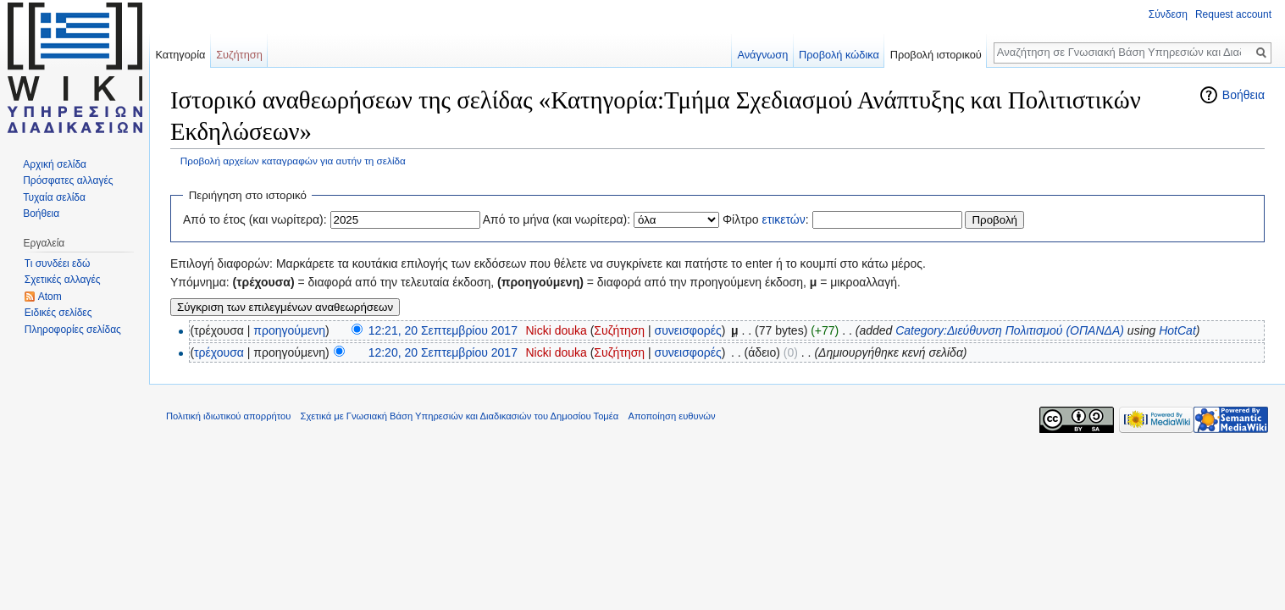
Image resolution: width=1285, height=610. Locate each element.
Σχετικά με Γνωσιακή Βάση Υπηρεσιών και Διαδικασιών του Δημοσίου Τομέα (460, 416)
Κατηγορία (180, 54)
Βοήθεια (1243, 95)
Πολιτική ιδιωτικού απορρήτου (228, 416)
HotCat (1177, 330)
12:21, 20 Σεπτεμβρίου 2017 (443, 330)
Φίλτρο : (766, 219)
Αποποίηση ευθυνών (671, 416)
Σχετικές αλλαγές (63, 280)
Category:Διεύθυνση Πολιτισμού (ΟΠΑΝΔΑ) (1009, 330)
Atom (50, 296)
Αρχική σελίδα (54, 164)
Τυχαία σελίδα (54, 197)
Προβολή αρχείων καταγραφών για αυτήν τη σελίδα (293, 160)
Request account (1233, 14)
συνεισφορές (688, 330)
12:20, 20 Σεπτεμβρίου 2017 (443, 352)
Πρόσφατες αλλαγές (68, 180)
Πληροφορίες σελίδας (73, 330)
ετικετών (783, 219)
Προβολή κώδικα (839, 54)
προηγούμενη (289, 330)
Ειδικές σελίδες (58, 313)
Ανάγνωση (762, 54)
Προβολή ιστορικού (936, 54)
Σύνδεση (1168, 14)
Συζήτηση (619, 330)
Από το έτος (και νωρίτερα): (255, 219)
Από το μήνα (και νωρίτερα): (557, 219)
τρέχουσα (219, 352)
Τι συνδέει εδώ (58, 263)
